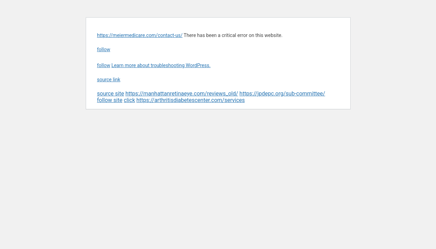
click (129, 100)
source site (110, 93)
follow (103, 49)
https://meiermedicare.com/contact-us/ (140, 35)
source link (108, 79)
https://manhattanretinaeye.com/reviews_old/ (182, 93)
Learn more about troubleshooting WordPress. (161, 65)
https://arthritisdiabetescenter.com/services (191, 100)
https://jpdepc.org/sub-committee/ (282, 93)
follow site (109, 100)
